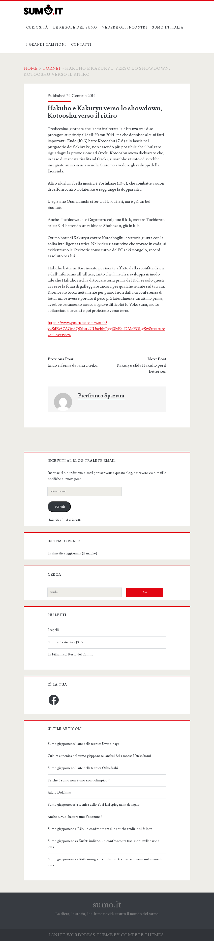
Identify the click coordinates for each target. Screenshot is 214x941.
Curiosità (37, 28)
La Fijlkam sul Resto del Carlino (71, 654)
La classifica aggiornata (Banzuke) (72, 553)
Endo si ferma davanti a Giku (73, 365)
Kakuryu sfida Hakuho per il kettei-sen (141, 368)
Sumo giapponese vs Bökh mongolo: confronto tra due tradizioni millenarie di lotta (105, 862)
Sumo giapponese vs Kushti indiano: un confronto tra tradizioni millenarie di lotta (104, 844)
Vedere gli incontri (124, 28)
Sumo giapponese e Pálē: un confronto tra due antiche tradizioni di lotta (100, 829)
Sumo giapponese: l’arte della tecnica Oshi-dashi (83, 768)
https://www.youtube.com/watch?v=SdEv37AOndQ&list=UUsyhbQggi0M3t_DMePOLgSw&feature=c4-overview (106, 328)
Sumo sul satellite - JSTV (65, 642)
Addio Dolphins (59, 793)
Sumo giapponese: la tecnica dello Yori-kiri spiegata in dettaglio (94, 805)
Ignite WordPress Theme (81, 934)
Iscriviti (59, 506)
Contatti (81, 45)
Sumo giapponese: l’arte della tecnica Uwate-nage (83, 744)
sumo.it (107, 904)
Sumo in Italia (167, 28)
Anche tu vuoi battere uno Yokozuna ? (75, 817)
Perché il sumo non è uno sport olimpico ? (79, 780)
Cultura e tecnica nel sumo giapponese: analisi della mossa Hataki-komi (99, 756)
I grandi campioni (46, 45)
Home (31, 68)
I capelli (53, 630)
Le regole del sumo (75, 28)
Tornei (51, 68)
